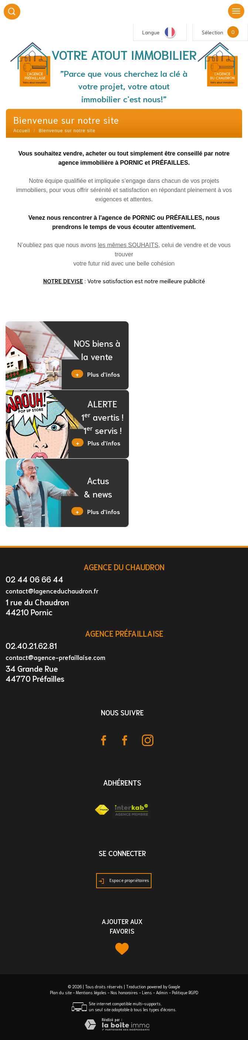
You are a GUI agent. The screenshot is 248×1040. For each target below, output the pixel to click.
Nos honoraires (124, 992)
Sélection (212, 32)
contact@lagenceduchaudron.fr (52, 590)
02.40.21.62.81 (31, 645)
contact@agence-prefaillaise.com (55, 657)
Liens (147, 992)
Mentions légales (91, 992)
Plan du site (61, 992)
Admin (162, 992)
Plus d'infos (95, 374)
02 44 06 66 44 (34, 579)
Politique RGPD (185, 992)
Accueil (21, 130)
